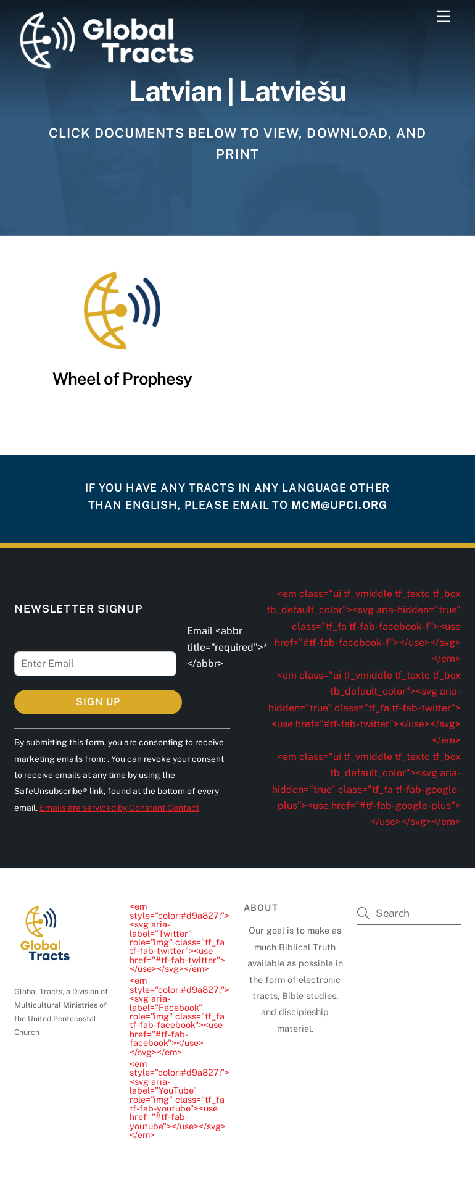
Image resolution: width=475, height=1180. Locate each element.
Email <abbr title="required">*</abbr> (227, 647)
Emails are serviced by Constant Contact (119, 808)
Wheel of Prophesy (122, 378)
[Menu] (443, 17)
